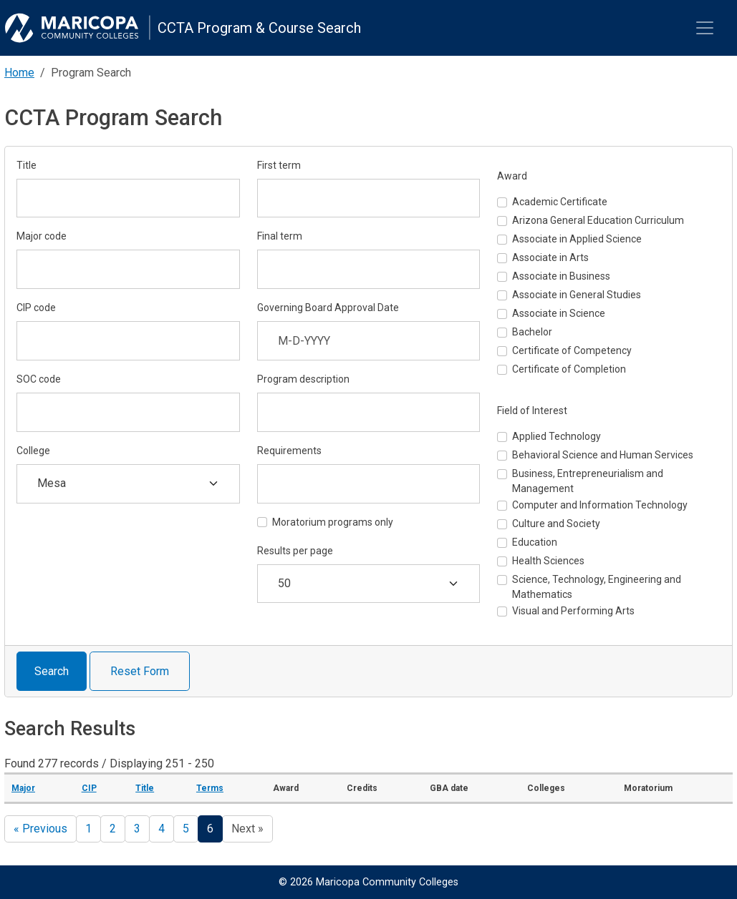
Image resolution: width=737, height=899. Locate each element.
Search (51, 671)
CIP (89, 788)
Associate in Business (561, 276)
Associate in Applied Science (577, 239)
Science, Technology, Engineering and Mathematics (596, 587)
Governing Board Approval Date (328, 307)
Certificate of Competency (572, 350)
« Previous (40, 828)
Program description (303, 379)
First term (279, 165)
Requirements (289, 450)
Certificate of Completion (569, 369)
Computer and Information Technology (600, 505)
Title (26, 165)
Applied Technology (556, 436)
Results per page (295, 550)
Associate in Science (558, 313)
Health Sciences (548, 560)
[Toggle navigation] (704, 27)
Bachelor (532, 332)
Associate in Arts (550, 257)
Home (19, 72)
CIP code (36, 307)
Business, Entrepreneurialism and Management (587, 481)
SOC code (38, 379)
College (33, 450)
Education (534, 542)
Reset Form (139, 671)
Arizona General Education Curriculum (598, 220)
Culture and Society (556, 523)
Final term (279, 236)
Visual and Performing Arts (573, 610)
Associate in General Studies (576, 294)
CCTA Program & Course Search (259, 27)
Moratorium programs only (332, 522)
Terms (209, 788)
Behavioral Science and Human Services (602, 455)
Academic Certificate (559, 201)
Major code (41, 236)
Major (23, 788)
